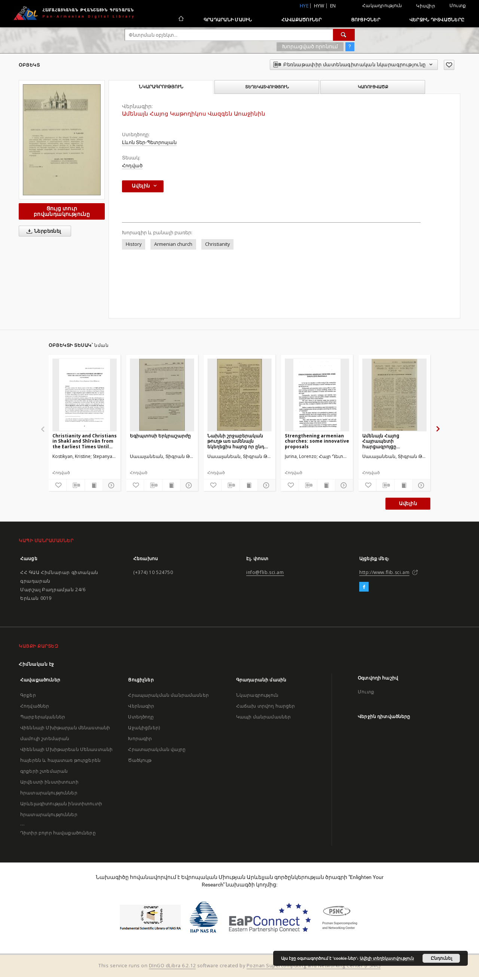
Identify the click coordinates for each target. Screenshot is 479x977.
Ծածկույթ (140, 760)
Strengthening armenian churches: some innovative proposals (317, 441)
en (333, 5)
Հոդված (132, 165)
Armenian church (173, 244)
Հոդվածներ (34, 706)
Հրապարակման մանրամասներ (168, 695)
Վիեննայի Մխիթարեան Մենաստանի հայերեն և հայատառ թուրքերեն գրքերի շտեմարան (66, 760)
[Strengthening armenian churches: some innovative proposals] (317, 395)
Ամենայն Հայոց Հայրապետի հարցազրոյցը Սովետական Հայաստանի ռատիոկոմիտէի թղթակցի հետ (394, 441)
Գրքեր (28, 695)
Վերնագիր (141, 706)
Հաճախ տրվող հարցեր (265, 706)
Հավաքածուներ (301, 19)
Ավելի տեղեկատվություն (387, 958)
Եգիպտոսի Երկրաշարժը (160, 436)
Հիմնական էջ (36, 664)
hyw (319, 5)
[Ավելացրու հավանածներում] (449, 65)
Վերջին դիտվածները (436, 19)
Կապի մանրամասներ (263, 717)
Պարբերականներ (42, 717)
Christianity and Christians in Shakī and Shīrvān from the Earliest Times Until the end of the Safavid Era (84, 441)
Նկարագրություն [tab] (161, 86)
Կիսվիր (425, 6)
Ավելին (408, 503)
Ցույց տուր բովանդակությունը (62, 211)
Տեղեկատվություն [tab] (267, 86)
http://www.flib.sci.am (384, 572)
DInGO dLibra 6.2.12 (172, 965)
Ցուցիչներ (365, 19)
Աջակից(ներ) (144, 727)
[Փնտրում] (344, 35)
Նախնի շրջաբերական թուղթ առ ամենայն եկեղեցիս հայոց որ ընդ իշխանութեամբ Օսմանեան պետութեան (236, 441)
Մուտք (457, 5)
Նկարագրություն (257, 695)
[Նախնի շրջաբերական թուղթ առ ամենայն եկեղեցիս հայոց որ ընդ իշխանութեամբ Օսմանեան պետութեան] (239, 395)
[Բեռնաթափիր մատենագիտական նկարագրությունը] (75, 485)
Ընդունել (441, 958)
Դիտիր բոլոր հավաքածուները (58, 833)
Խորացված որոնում (310, 46)
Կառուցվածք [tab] (373, 86)
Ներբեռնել (42, 231)
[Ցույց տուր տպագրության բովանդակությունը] (94, 485)
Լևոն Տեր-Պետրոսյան (149, 142)
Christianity (217, 244)
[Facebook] (364, 587)
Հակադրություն (382, 5)
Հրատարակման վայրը (157, 749)
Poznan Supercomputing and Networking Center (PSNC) (314, 965)
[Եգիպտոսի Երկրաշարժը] (162, 395)
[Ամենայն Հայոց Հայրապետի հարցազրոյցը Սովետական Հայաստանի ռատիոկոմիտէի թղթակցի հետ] (394, 395)
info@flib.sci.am (265, 572)
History (133, 244)
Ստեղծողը (141, 717)
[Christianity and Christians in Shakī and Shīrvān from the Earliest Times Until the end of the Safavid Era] (84, 395)
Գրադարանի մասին (228, 19)
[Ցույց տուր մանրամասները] (110, 485)
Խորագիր (140, 738)
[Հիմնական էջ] (180, 19)
